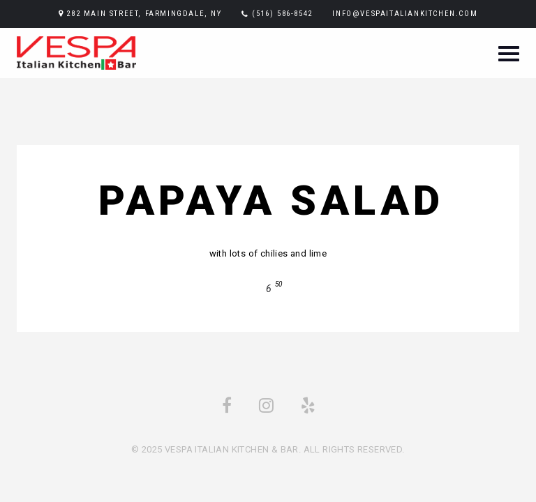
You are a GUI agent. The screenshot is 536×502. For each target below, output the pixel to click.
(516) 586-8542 (282, 13)
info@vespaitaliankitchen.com (404, 13)
